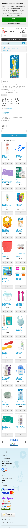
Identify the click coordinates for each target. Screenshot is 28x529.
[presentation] (2, 442)
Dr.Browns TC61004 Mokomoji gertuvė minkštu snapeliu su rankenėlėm (20, 380)
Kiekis (2, 128)
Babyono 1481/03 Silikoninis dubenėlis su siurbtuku (6, 404)
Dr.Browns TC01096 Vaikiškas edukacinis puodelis (19, 207)
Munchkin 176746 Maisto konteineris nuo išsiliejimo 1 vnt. (20, 280)
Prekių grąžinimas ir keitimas (7, 467)
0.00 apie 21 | (14, 39)
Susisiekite (3, 465)
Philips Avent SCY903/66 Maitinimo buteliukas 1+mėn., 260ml (6, 379)
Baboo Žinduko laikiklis (7, 328)
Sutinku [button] (14, 18)
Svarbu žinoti (4, 455)
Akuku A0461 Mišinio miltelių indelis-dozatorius (6, 305)
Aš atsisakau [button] (14, 21)
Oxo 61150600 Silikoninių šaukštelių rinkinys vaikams (21, 305)
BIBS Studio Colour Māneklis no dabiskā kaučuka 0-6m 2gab (20, 429)
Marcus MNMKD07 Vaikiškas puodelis (5, 255)
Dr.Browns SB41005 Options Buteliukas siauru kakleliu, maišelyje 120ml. (20, 355)
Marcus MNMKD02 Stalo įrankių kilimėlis (7, 181)
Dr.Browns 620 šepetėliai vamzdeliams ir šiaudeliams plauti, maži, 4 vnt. (20, 405)
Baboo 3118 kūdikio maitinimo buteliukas (5, 157)
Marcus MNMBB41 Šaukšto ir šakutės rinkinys (7, 354)
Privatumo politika (5, 460)
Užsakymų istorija (5, 483)
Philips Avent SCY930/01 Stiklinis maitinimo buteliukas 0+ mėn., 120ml (20, 183)
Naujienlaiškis (4, 486)
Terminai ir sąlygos (5, 461)
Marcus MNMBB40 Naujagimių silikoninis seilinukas (5, 231)
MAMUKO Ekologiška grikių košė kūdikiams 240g (7, 280)
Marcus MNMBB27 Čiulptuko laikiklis (19, 157)
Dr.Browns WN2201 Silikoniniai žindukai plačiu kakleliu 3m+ (20, 231)
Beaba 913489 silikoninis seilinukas (20, 329)
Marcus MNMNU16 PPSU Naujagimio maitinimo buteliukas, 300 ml (7, 207)
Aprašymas (5, 81)
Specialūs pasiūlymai (5, 476)
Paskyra (3, 482)
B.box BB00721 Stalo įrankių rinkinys (20, 255)
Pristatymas (4, 457)
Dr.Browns (9, 108)
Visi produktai (4, 475)
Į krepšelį (14, 135)
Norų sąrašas (4, 485)
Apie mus (3, 454)
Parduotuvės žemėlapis (6, 478)
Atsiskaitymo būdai (5, 458)
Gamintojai (3, 473)
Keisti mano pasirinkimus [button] (14, 23)
